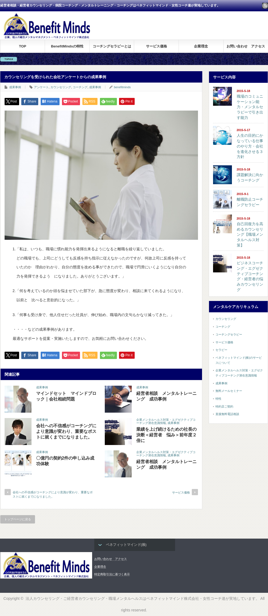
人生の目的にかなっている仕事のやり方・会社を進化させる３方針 (250, 146)
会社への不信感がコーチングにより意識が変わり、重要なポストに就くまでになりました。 (66, 431)
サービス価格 (156, 46)
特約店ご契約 (224, 406)
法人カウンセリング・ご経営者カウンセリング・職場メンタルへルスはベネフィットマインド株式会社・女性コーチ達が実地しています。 (142, 598)
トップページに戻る (17, 519)
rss (265, 6)
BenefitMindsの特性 (67, 46)
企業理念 (201, 46)
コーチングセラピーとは (112, 46)
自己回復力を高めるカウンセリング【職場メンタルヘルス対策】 (250, 234)
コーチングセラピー (228, 334)
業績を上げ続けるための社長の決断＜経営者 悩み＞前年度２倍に (166, 435)
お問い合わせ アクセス (246, 46)
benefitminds (122, 87)
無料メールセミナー (228, 390)
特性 (218, 398)
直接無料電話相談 (227, 414)
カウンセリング (60, 87)
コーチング (80, 87)
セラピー (221, 349)
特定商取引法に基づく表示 (112, 574)
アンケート (41, 87)
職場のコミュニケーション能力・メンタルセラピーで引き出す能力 (250, 107)
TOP (22, 46)
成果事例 (15, 87)
